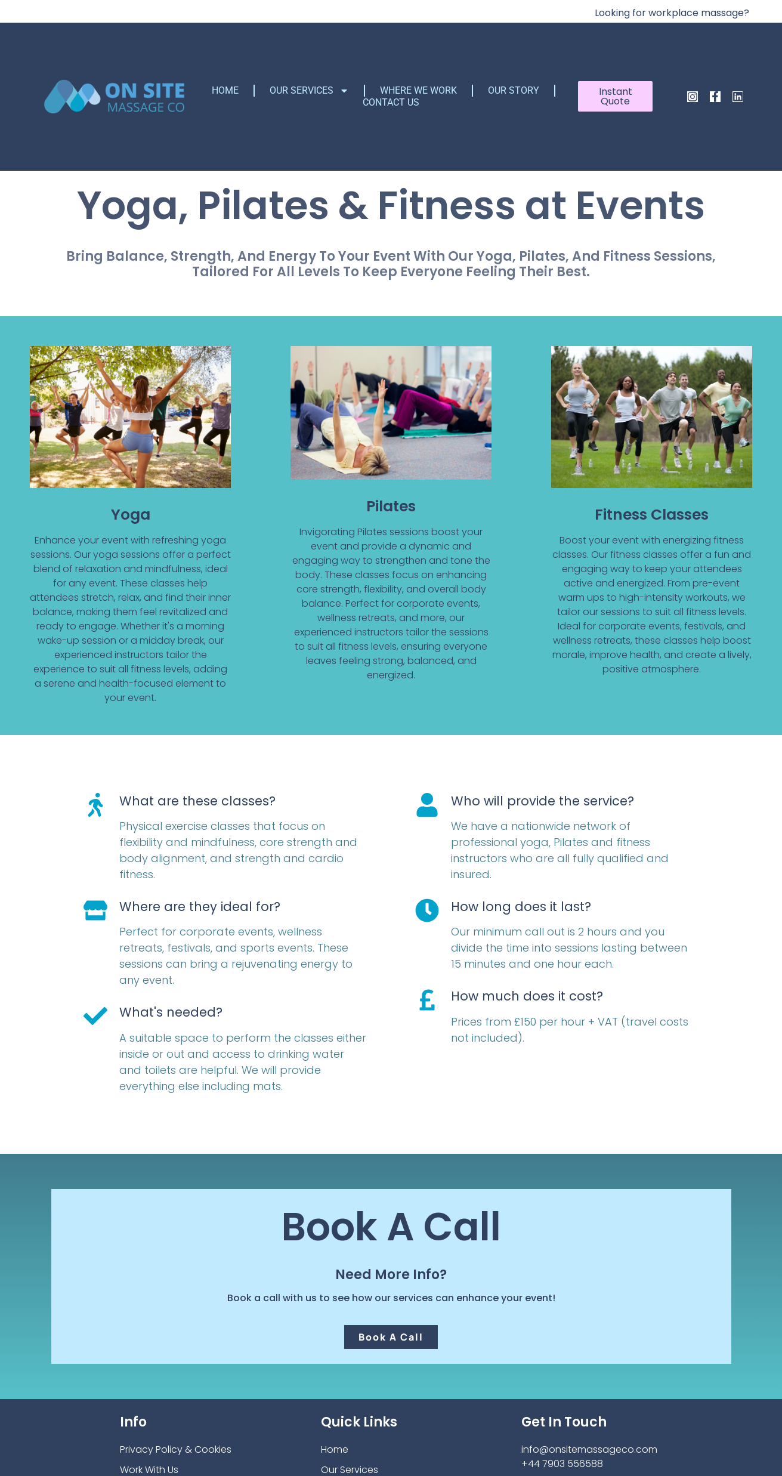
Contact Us (391, 102)
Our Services (309, 91)
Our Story (513, 90)
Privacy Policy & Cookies (175, 1449)
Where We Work (418, 90)
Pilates (391, 506)
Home (225, 90)
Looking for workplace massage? (672, 13)
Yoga (130, 514)
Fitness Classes (652, 514)
